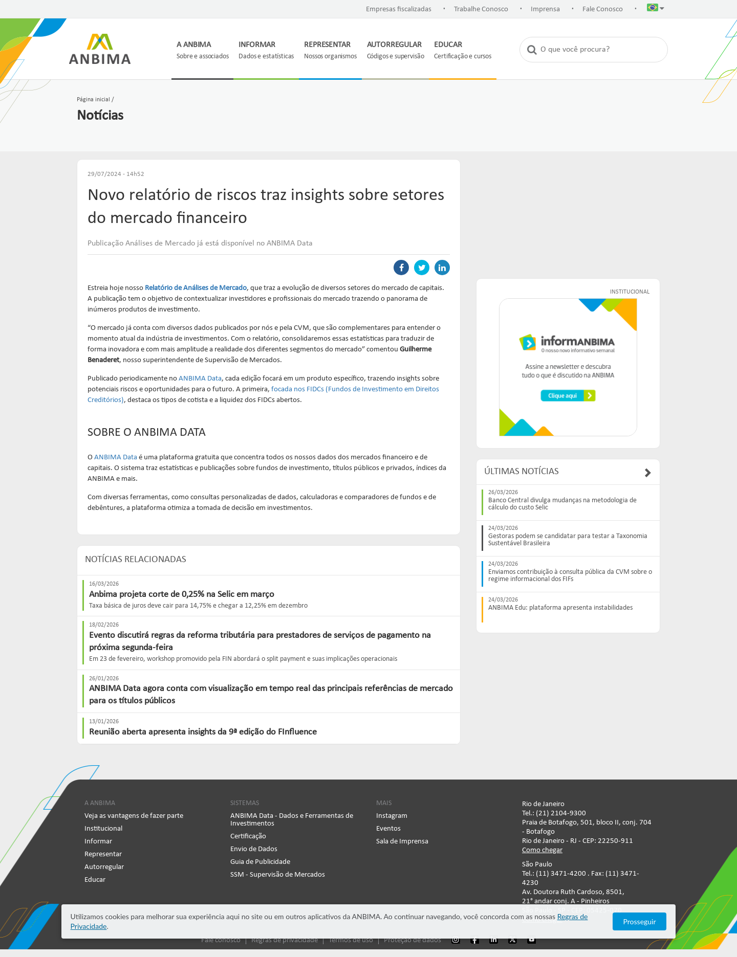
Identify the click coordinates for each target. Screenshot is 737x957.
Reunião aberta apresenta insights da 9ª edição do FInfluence (203, 732)
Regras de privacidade (284, 940)
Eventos (388, 829)
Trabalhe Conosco (481, 9)
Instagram (391, 816)
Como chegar (542, 850)
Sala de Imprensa (402, 841)
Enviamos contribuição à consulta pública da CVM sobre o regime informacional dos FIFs (570, 576)
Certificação (248, 836)
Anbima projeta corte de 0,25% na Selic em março (181, 594)
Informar (98, 841)
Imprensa (545, 9)
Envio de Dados (253, 849)
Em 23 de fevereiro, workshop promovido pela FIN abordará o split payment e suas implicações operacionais (243, 659)
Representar (103, 854)
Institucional (103, 829)
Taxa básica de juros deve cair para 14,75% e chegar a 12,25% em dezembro (198, 606)
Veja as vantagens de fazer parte (133, 816)
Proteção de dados (412, 940)
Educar (94, 880)
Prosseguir (639, 921)
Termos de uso (351, 940)
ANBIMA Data (200, 379)
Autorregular (104, 867)
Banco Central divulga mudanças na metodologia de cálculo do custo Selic (562, 504)
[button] (655, 9)
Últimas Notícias (521, 472)
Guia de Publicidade (260, 862)
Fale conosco (221, 940)
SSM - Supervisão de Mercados (277, 875)
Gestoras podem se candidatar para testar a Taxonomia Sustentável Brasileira (567, 540)
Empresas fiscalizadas (398, 9)
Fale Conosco (602, 9)
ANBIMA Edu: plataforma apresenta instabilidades (560, 608)
